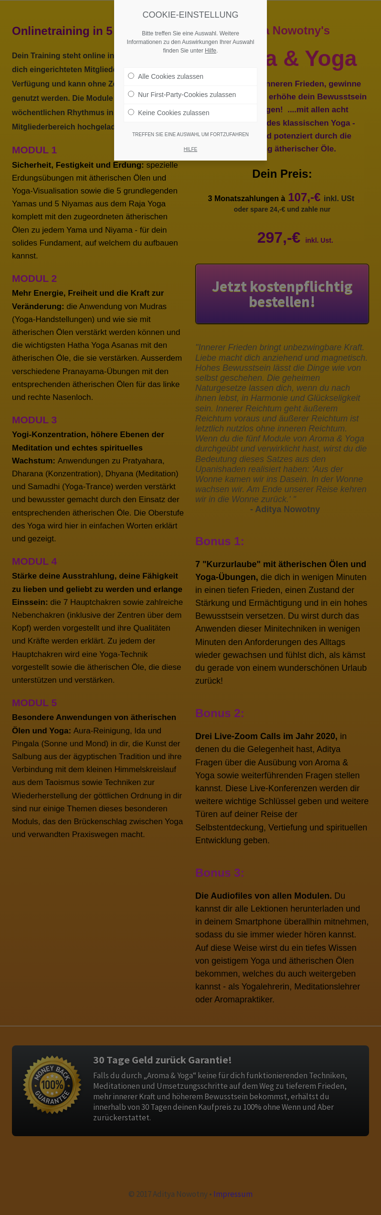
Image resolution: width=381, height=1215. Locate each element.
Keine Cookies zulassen (168, 111)
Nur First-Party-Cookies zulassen (182, 93)
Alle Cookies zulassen (165, 74)
